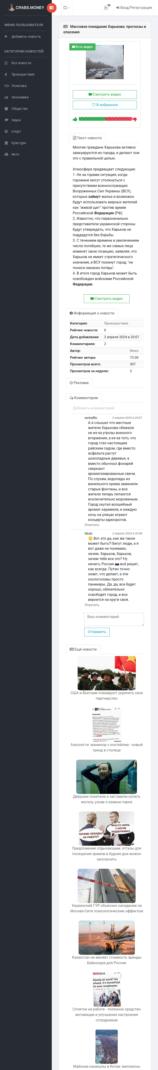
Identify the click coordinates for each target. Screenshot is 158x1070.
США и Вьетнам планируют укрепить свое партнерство (104, 670)
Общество (16, 131)
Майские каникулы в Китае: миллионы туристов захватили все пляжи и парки (103, 1043)
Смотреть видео (102, 94)
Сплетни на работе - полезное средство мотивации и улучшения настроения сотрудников (104, 988)
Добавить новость (23, 48)
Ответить (86, 509)
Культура (15, 165)
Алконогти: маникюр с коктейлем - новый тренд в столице (104, 721)
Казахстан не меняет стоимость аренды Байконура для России (104, 934)
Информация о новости (86, 308)
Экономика (17, 120)
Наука (13, 143)
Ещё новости (77, 623)
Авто (12, 177)
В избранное (102, 105)
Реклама (73, 377)
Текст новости (81, 138)
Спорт (13, 154)
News (133, 345)
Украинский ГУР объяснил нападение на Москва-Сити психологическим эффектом (103, 882)
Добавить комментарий (88, 402)
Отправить (91, 606)
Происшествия (19, 97)
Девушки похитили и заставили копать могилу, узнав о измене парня (103, 773)
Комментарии (78, 392)
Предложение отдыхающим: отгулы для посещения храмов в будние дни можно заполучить (103, 827)
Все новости (18, 86)
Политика (16, 108)
